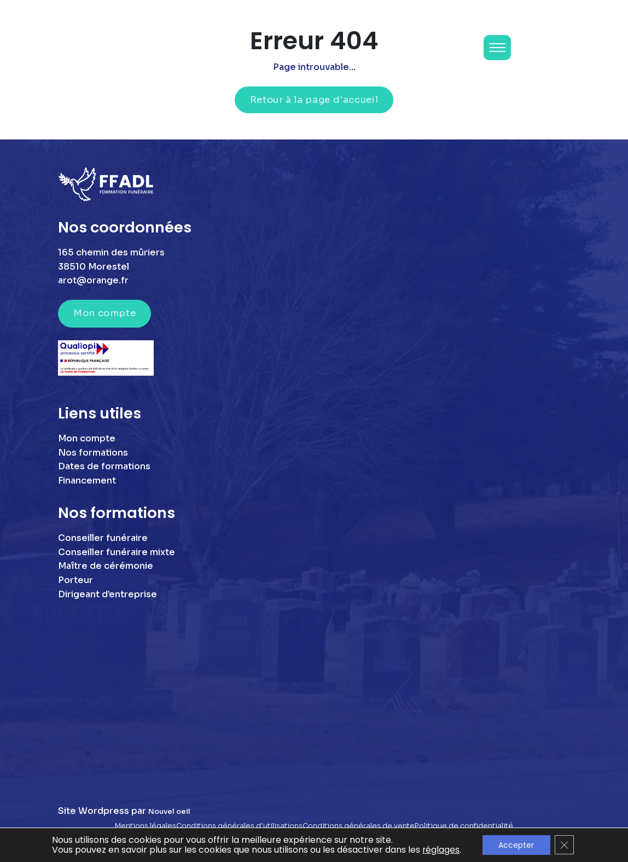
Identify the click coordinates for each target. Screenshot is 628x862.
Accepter (516, 845)
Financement (87, 480)
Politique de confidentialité (464, 826)
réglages (441, 850)
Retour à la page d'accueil (314, 100)
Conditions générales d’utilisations (239, 826)
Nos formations (93, 452)
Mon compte (104, 313)
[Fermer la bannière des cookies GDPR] (564, 845)
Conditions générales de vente (359, 826)
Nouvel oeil (169, 811)
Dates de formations (104, 466)
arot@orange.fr (93, 280)
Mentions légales (145, 826)
